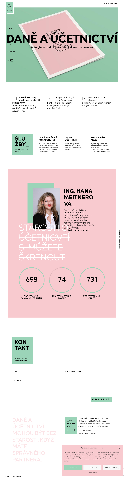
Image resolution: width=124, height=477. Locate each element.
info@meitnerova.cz (109, 3)
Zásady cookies (92, 473)
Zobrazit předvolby (111, 468)
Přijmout (73, 468)
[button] (119, 448)
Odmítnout (92, 468)
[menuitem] (10, 28)
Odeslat (101, 399)
